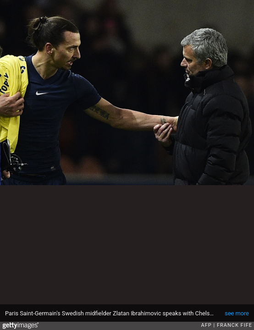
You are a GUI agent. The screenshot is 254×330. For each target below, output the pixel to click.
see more (237, 313)
